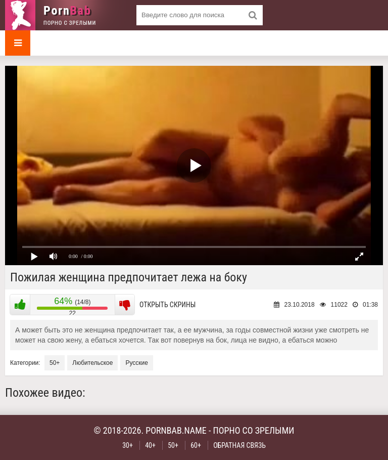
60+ (195, 445)
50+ (55, 362)
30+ (127, 445)
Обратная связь (239, 445)
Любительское (92, 362)
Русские (136, 362)
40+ (150, 445)
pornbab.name (176, 430)
